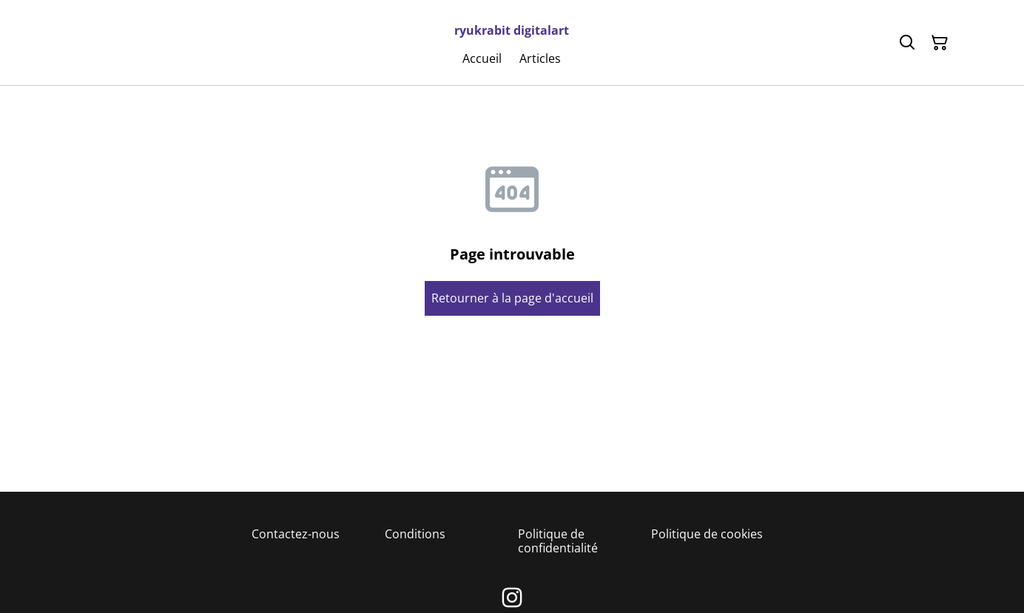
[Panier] (939, 43)
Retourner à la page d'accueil (512, 298)
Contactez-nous (296, 534)
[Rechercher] (907, 43)
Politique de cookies (707, 534)
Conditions (415, 534)
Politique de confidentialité (558, 541)
